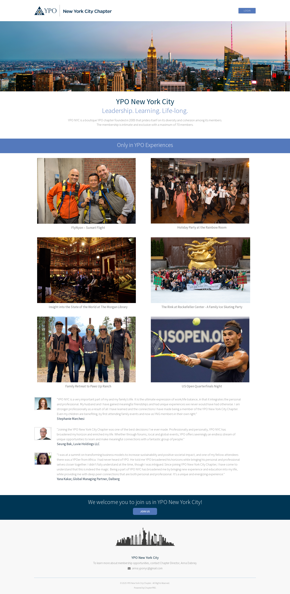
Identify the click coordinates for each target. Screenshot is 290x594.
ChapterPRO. (150, 587)
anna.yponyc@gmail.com (147, 568)
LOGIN (247, 10)
